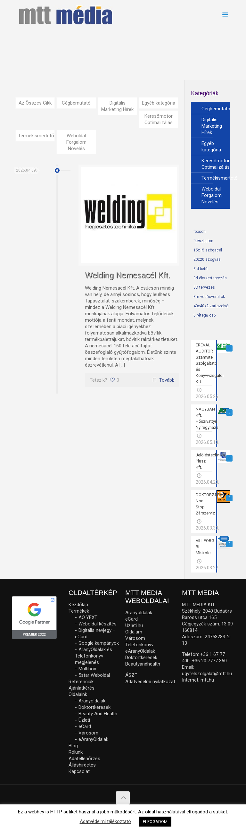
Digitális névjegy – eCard (95, 633)
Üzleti (84, 720)
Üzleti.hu (134, 625)
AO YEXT (87, 617)
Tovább (167, 380)
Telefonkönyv (139, 645)
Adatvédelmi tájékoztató (105, 821)
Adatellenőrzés (84, 758)
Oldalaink (78, 694)
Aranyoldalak (91, 701)
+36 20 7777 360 (209, 661)
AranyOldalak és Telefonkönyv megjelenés (93, 656)
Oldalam (133, 632)
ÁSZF (131, 675)
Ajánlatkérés (81, 688)
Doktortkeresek (94, 707)
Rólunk (76, 752)
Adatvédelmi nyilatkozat (150, 681)
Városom (88, 733)
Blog (73, 746)
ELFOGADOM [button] (155, 821)
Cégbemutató (76, 103)
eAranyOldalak (93, 739)
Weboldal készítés (97, 624)
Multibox (87, 669)
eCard (84, 726)
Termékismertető (36, 136)
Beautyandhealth (142, 664)
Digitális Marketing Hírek (117, 106)
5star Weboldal (94, 675)
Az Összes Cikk (35, 103)
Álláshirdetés (82, 765)
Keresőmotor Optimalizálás (158, 119)
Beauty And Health (97, 714)
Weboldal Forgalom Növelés (76, 142)
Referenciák (81, 681)
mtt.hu (207, 680)
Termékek (79, 611)
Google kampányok (98, 643)
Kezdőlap (78, 604)
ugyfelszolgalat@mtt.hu (207, 673)
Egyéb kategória (158, 103)
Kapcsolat (79, 771)
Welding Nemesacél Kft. (127, 275)
